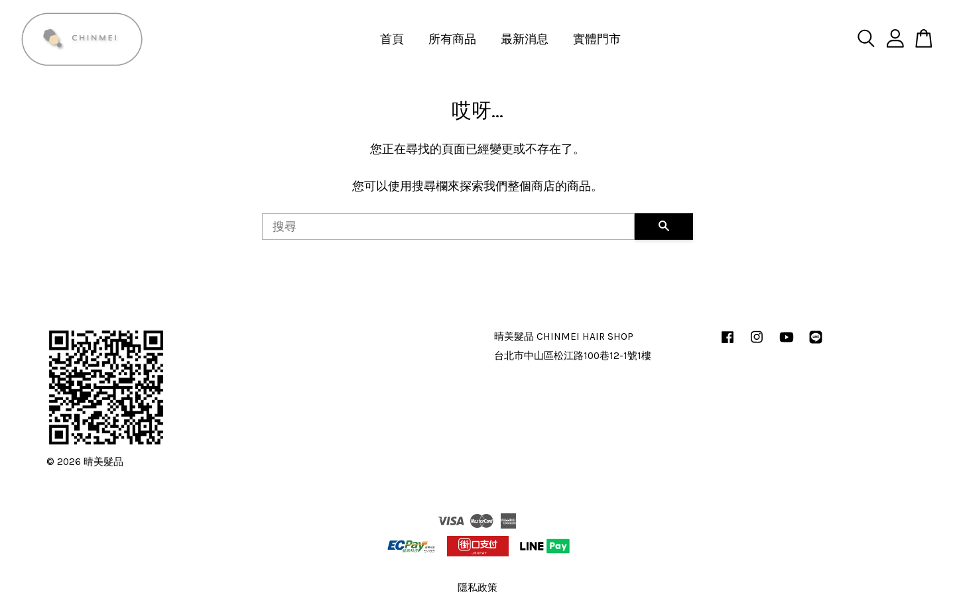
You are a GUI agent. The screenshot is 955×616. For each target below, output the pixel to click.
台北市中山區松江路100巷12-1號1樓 (572, 356)
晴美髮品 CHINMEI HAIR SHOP (563, 336)
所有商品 (452, 39)
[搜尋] (448, 226)
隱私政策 (477, 587)
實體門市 (597, 39)
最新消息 (524, 39)
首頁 (392, 39)
